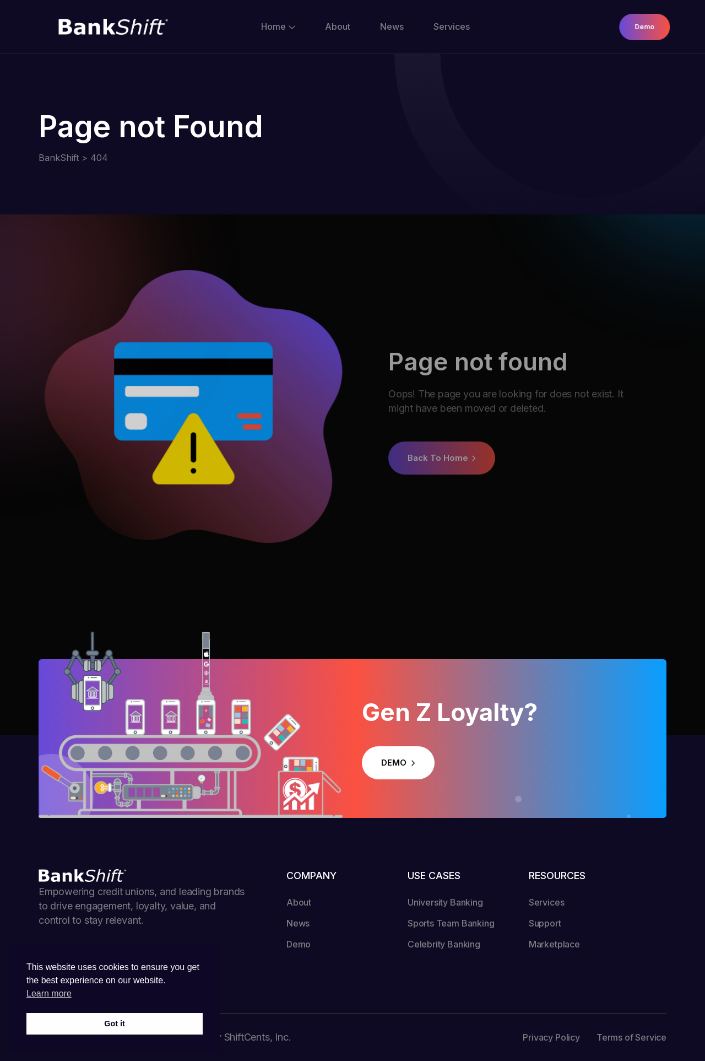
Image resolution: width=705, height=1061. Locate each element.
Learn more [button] (49, 993)
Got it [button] (114, 1023)
